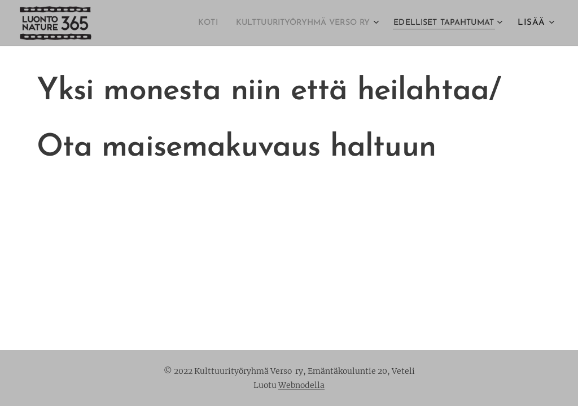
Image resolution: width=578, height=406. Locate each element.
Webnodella (301, 385)
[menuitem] (174, 23)
